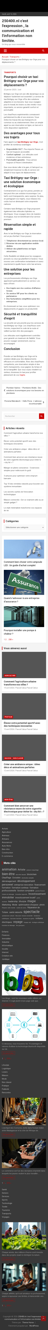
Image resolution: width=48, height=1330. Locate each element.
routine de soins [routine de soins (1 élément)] (21, 908)
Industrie (5, 942)
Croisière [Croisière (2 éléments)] (16, 877)
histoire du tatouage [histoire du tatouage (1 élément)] (8, 894)
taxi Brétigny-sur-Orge (28, 142)
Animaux (5, 835)
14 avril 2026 (9, 688)
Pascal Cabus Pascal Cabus (27, 688)
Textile (4, 1207)
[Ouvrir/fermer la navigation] (5, 51)
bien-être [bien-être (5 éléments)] (8, 874)
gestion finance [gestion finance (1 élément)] (40, 891)
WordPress (34, 1326)
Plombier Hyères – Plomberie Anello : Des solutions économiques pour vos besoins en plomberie (25, 390)
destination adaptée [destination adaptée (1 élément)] (28, 878)
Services (5, 1196)
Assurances (7, 842)
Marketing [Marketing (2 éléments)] (6, 905)
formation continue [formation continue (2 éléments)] (20, 887)
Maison (8, 758)
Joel (19, 90)
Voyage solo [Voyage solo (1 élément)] (27, 922)
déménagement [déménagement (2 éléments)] (9, 881)
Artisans (5, 839)
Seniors (5, 1193)
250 (10, 639)
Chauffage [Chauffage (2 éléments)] (6, 877)
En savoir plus (8, 1005)
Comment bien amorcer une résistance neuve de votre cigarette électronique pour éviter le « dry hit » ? (23, 460)
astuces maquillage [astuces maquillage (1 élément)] (32, 870)
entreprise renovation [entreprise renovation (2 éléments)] (23, 885)
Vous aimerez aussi (15, 648)
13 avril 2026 (9, 729)
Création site (7, 956)
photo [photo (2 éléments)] (42, 905)
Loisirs (5, 1072)
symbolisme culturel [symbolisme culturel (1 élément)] (8, 916)
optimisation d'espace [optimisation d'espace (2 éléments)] (28, 905)
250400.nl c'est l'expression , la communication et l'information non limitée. (18, 31)
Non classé (18, 758)
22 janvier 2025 (10, 90)
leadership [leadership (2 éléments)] (13, 901)
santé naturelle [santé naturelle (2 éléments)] (15, 912)
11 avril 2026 (9, 815)
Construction (7, 853)
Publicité (5, 1089)
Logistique (6, 1068)
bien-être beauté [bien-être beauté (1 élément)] (21, 874)
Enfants (5, 932)
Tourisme (6, 1210)
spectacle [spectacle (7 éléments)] (32, 912)
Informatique (7, 945)
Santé (4, 1189)
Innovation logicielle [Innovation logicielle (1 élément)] (21, 894)
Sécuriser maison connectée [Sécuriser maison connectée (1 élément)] (24, 916)
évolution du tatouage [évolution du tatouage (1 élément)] (8, 925)
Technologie (7, 1203)
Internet (5, 952)
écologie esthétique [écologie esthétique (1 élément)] (38, 922)
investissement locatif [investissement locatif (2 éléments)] (25, 897)
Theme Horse (28, 1322)
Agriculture (10, 676)
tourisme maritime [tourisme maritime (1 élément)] (16, 918)
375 (8, 1058)
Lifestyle (5, 1065)
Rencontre (6, 1092)
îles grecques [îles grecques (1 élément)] (20, 925)
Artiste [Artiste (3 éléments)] (21, 869)
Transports (10, 72)
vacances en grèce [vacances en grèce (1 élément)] (28, 918)
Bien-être (9, 800)
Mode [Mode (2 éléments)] (14, 905)
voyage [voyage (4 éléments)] (18, 922)
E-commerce (7, 856)
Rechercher (41, 416)
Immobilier (6, 938)
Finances (5, 935)
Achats (5, 829)
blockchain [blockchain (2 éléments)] (31, 874)
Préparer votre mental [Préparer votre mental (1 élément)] (8, 908)
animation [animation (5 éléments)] (9, 869)
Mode (4, 1079)
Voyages (5, 1217)
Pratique (8, 717)
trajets (22, 375)
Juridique (5, 959)
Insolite (5, 949)
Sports (5, 1200)
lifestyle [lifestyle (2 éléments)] (22, 901)
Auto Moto (6, 846)
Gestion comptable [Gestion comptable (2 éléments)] (25, 890)
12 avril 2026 (9, 771)
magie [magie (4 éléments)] (31, 901)
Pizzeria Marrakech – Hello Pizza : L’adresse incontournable (23, 402)
